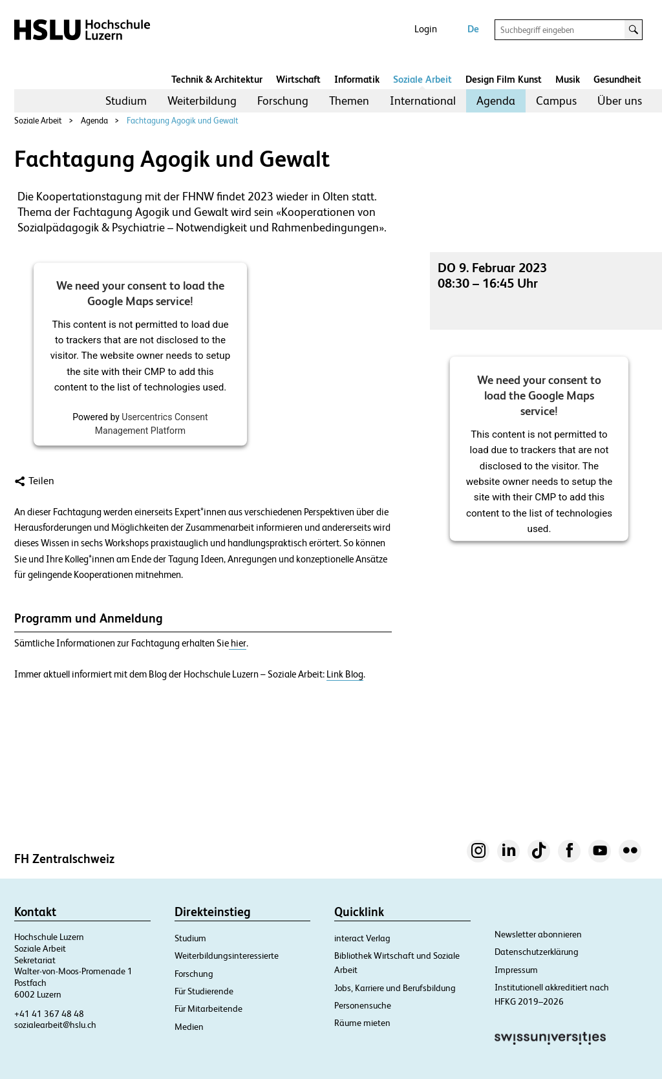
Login (425, 28)
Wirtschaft (298, 79)
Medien (189, 1026)
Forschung (282, 100)
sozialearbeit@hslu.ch (55, 1025)
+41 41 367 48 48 (49, 1014)
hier (237, 643)
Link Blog (344, 674)
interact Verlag (362, 938)
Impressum (516, 970)
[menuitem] (126, 100)
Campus (556, 100)
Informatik (356, 79)
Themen (349, 100)
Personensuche (362, 1005)
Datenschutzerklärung (537, 951)
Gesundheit (617, 79)
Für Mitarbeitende (208, 1008)
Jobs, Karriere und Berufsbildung (395, 988)
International (423, 100)
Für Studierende (204, 991)
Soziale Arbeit (422, 79)
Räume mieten (362, 1023)
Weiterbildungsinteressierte (227, 955)
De (473, 28)
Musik (567, 79)
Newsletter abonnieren (538, 934)
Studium (126, 100)
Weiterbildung (202, 100)
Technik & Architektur (216, 79)
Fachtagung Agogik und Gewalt (183, 120)
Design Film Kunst (503, 79)
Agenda (495, 100)
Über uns (619, 100)
